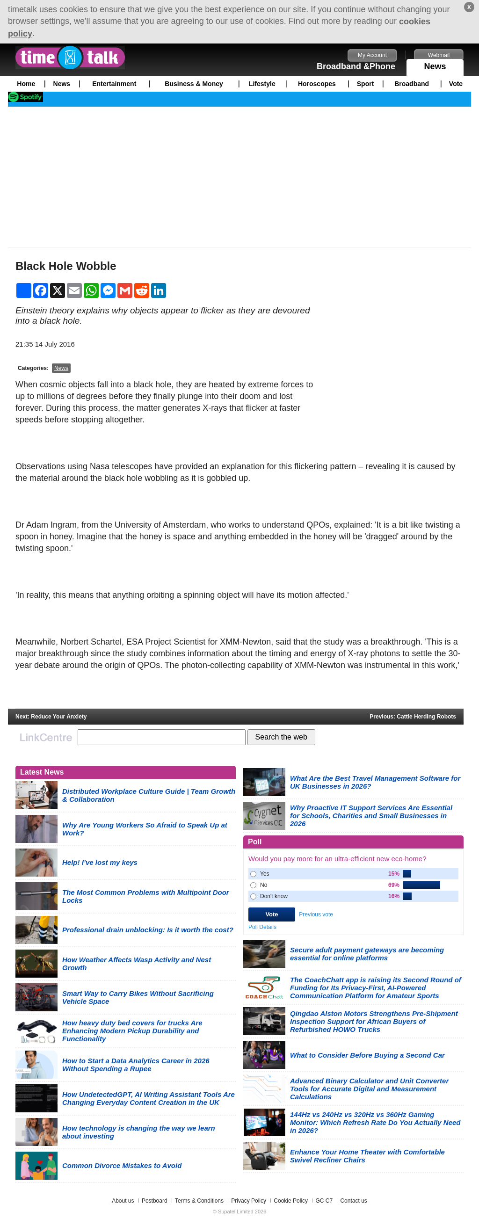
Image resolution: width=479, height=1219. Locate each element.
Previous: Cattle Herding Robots (413, 716)
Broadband (411, 83)
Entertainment (114, 83)
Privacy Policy (248, 1200)
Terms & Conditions (199, 1200)
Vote (456, 83)
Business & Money (194, 83)
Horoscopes (317, 83)
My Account (372, 55)
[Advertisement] (239, 176)
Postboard (154, 1200)
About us (123, 1200)
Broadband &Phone (356, 66)
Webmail (439, 55)
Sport (365, 83)
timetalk (70, 57)
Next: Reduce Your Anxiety (51, 716)
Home (26, 83)
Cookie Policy (291, 1200)
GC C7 (324, 1200)
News (435, 65)
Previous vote (316, 914)
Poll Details (262, 926)
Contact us (353, 1200)
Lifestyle (262, 83)
